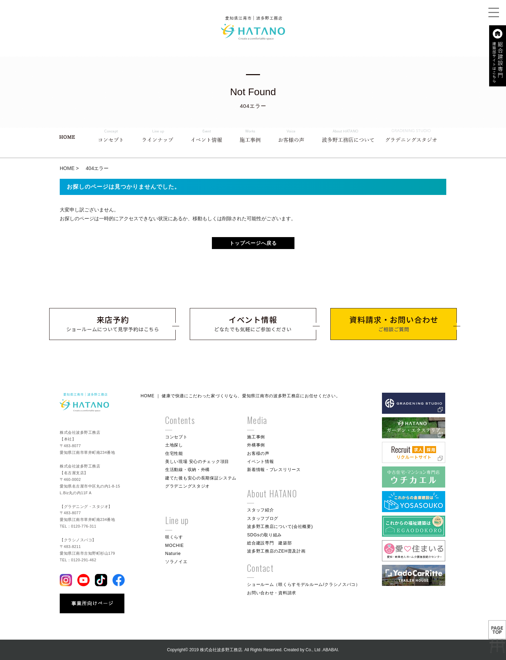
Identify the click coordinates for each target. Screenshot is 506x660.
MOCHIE (174, 545)
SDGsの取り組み (264, 534)
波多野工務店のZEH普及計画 (276, 551)
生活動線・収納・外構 (187, 469)
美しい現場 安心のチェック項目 (197, 461)
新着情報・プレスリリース (273, 469)
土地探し (174, 445)
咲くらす (174, 537)
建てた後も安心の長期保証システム (200, 478)
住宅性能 (174, 453)
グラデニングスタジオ (187, 486)
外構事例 (256, 445)
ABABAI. (331, 649)
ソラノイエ (176, 561)
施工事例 (256, 436)
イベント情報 (260, 461)
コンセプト (176, 436)
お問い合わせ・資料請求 (271, 592)
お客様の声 (258, 453)
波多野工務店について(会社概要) (280, 526)
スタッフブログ (262, 518)
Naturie (173, 553)
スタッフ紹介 (260, 510)
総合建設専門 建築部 (269, 543)
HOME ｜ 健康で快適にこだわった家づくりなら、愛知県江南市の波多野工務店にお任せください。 (240, 395)
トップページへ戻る (253, 243)
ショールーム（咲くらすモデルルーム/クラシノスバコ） (303, 584)
